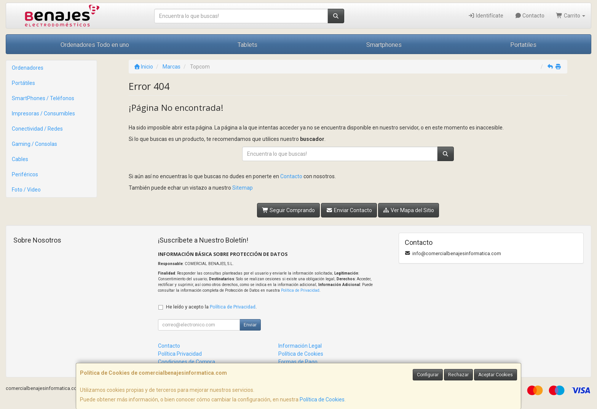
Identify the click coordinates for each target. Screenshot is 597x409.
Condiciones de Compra (186, 362)
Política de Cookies (322, 399)
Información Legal (300, 346)
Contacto (530, 16)
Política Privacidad (180, 354)
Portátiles (23, 83)
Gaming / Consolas (34, 144)
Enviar (250, 325)
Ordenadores (27, 68)
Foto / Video (26, 190)
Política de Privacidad (300, 290)
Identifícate (485, 16)
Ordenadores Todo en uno (95, 44)
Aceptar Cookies (495, 374)
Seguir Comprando (288, 210)
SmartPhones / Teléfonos (43, 98)
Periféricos (25, 174)
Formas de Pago (298, 362)
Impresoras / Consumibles (43, 113)
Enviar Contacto (349, 210)
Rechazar (458, 374)
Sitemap (242, 188)
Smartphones (384, 44)
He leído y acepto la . (211, 307)
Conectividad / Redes (37, 129)
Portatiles (523, 44)
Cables (20, 159)
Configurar (428, 374)
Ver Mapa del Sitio (408, 210)
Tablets (247, 44)
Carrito (570, 16)
